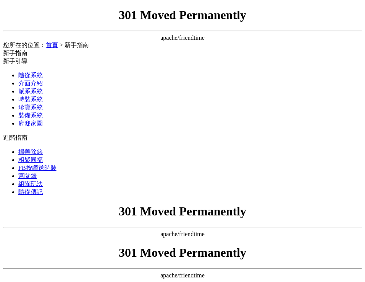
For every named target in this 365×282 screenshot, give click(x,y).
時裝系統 (30, 99)
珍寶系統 (30, 107)
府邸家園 (30, 123)
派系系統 (30, 91)
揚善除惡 (30, 151)
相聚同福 (30, 159)
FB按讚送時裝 (37, 168)
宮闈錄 (27, 176)
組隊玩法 (30, 184)
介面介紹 (30, 83)
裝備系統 (30, 115)
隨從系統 (30, 75)
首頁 (52, 45)
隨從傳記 (30, 192)
